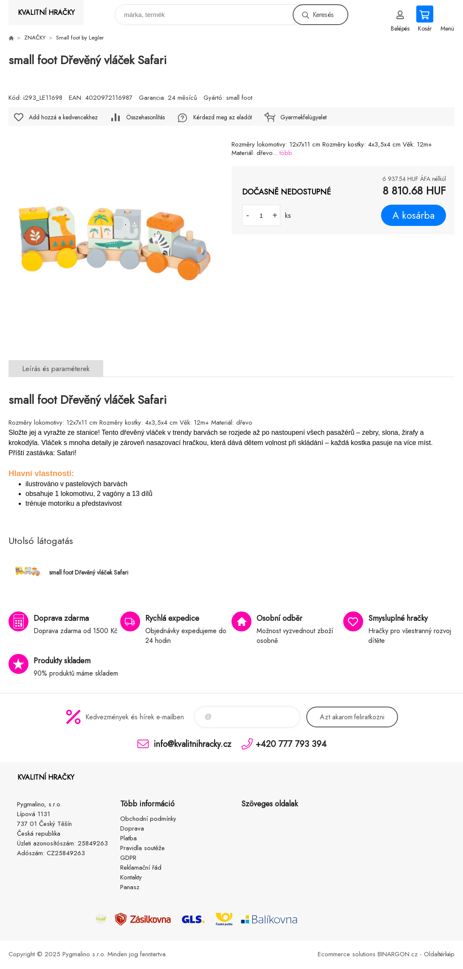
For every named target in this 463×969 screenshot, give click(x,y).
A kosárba (413, 215)
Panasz (129, 887)
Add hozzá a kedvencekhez (63, 117)
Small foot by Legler (80, 38)
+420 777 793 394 (291, 743)
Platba (128, 838)
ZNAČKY (34, 38)
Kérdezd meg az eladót (222, 117)
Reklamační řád (140, 867)
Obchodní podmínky (148, 818)
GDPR (128, 857)
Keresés (323, 15)
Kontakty (131, 877)
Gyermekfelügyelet (303, 117)
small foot (239, 97)
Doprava (132, 828)
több (285, 153)
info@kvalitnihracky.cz (192, 743)
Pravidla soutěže (142, 848)
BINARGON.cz (398, 954)
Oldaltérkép (439, 954)
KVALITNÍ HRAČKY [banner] (46, 12)
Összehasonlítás (145, 117)
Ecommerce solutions (346, 954)
